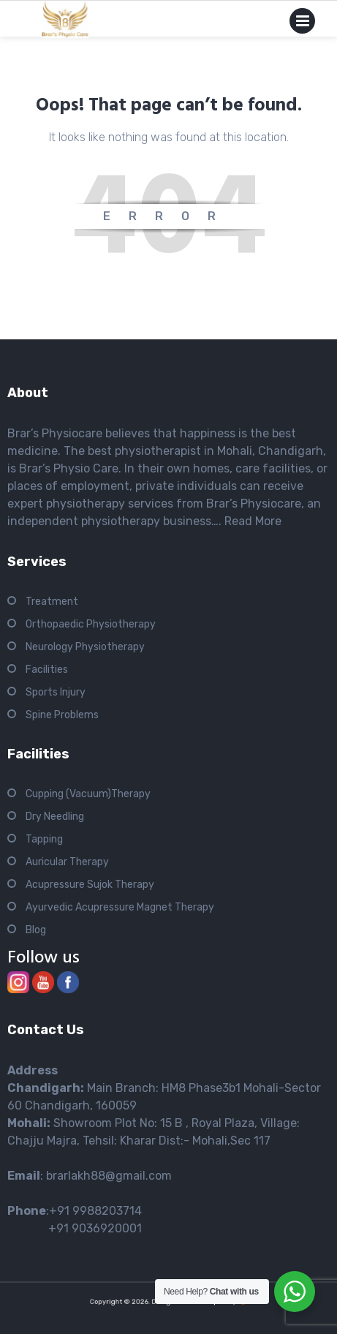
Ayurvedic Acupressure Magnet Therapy (120, 907)
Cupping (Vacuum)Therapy (88, 794)
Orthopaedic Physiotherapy (91, 624)
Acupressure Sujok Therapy (90, 884)
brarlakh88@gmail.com (109, 1176)
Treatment (52, 601)
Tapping (44, 839)
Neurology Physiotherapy (85, 647)
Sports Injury (56, 692)
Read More (252, 521)
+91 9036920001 (74, 1228)
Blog (36, 930)
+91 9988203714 (95, 1211)
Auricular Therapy (67, 862)
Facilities (47, 669)
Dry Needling (55, 816)
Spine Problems (62, 715)
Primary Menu (302, 24)
